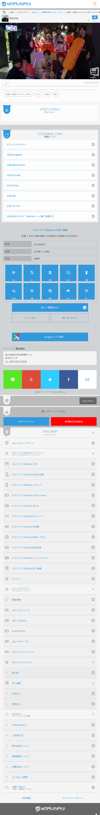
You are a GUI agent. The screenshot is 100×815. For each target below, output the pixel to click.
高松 (47, 94)
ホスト (38, 94)
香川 (56, 94)
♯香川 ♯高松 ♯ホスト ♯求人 (18, 94)
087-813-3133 (18, 361)
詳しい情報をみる (50, 307)
